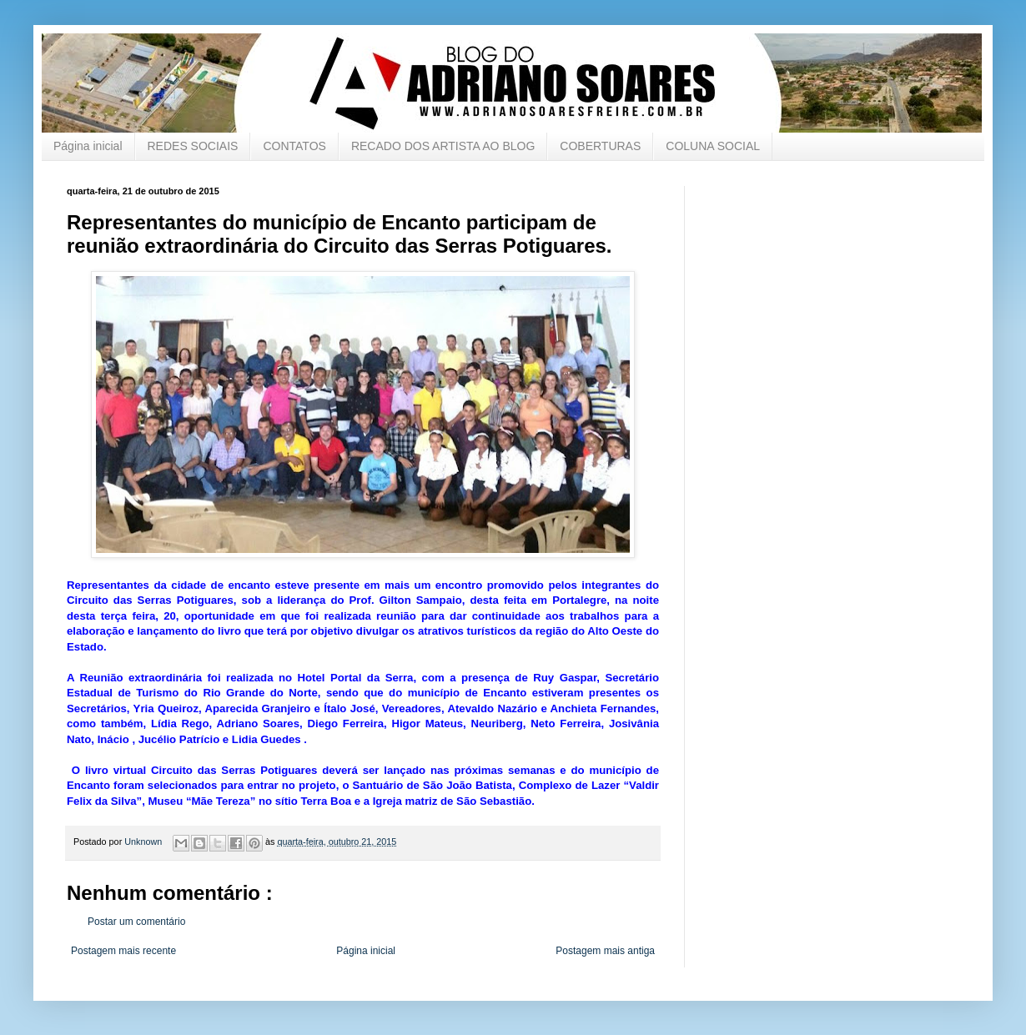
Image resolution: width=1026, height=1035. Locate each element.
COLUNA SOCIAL (713, 146)
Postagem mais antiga (605, 951)
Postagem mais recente (123, 951)
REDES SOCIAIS (193, 146)
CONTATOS (294, 146)
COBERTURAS (600, 146)
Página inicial (88, 146)
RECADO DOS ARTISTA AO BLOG (443, 146)
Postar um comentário (136, 921)
